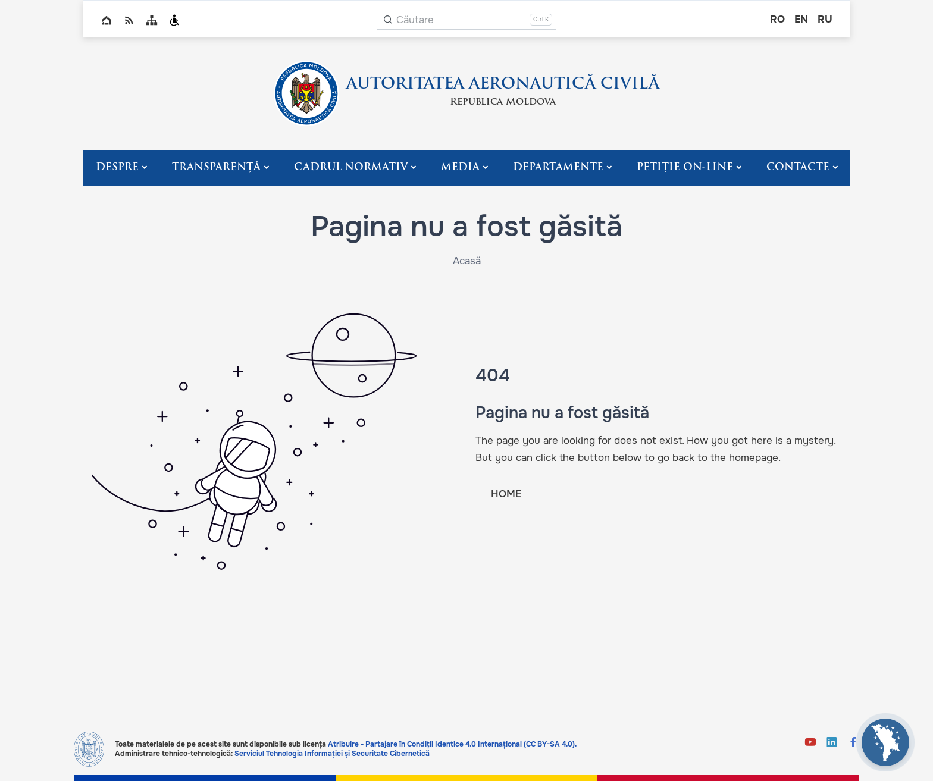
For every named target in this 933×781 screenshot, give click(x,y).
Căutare (415, 20)
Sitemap (152, 20)
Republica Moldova (503, 102)
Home (106, 20)
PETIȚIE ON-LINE (685, 167)
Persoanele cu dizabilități (174, 20)
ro (777, 19)
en (801, 19)
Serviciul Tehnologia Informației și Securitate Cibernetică (332, 753)
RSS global (129, 20)
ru (825, 19)
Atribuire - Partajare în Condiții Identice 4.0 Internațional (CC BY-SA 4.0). (452, 744)
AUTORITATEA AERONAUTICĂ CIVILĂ (502, 85)
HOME (506, 494)
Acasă (467, 261)
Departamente (558, 167)
